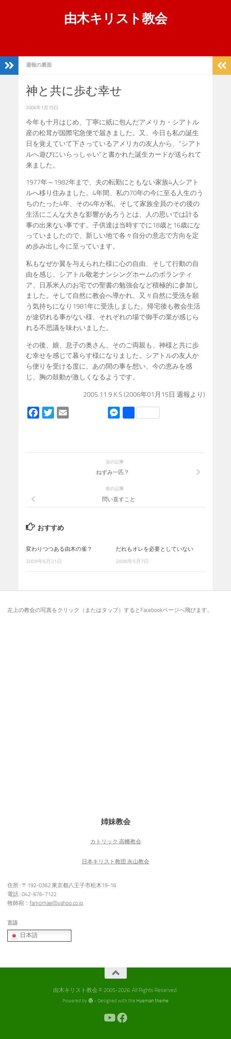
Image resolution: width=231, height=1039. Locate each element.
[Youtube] (109, 1018)
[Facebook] (122, 1018)
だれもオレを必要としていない (154, 549)
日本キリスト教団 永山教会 (115, 861)
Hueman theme (152, 1000)
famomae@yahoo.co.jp (56, 903)
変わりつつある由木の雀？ (59, 549)
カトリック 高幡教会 (115, 841)
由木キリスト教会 (115, 18)
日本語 (24, 935)
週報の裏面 (39, 65)
